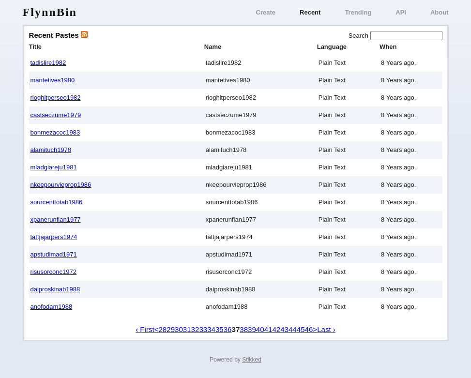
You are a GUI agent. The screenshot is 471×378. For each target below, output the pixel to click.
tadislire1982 (48, 62)
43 (284, 329)
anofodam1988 (51, 306)
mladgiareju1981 (53, 167)
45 (301, 329)
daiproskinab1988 (55, 289)
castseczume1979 (55, 115)
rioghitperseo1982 (55, 97)
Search (359, 35)
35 (219, 329)
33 (203, 329)
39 (252, 329)
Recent (310, 12)
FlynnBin (50, 12)
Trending (358, 12)
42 (276, 329)
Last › (326, 329)
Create (265, 12)
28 (162, 329)
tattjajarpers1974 (53, 237)
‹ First (145, 329)
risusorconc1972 (53, 271)
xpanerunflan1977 (55, 219)
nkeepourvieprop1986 (60, 184)
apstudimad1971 (53, 254)
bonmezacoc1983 (55, 132)
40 (260, 329)
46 (309, 329)
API (400, 12)
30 (179, 329)
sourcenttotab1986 (56, 202)
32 (195, 329)
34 (211, 329)
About (439, 12)
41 (268, 329)
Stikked (251, 359)
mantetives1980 (52, 80)
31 (187, 329)
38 (244, 329)
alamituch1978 (51, 149)
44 (293, 329)
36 (228, 329)
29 (171, 329)
